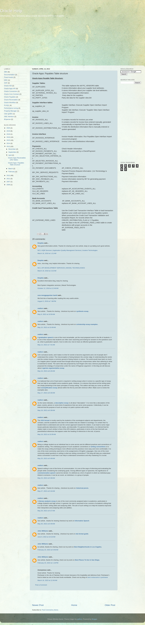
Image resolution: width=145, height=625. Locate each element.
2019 (9, 131)
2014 (9, 143)
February (11, 171)
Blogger (94, 619)
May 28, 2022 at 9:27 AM (46, 511)
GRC (6, 80)
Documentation (9, 74)
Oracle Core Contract (11, 94)
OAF (5, 83)
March (10, 168)
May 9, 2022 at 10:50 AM (46, 314)
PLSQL (6, 105)
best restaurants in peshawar (98, 577)
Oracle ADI (8, 86)
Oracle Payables (10, 97)
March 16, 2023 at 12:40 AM (47, 580)
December (12, 149)
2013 (9, 146)
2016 (9, 137)
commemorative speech (47, 473)
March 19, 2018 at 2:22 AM (47, 271)
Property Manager (10, 111)
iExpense (7, 119)
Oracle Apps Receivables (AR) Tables (17, 159)
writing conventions (98, 447)
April (10, 155)
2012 (9, 175)
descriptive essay (62, 403)
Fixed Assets (8, 77)
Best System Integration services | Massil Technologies (57, 285)
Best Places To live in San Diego (87, 560)
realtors (40, 308)
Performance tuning (11, 108)
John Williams (43, 531)
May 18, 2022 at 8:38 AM (46, 410)
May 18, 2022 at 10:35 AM (47, 434)
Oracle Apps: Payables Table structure (16, 164)
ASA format (45, 420)
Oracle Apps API (10, 88)
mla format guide (82, 534)
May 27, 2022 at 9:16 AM (46, 491)
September (12, 152)
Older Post (110, 605)
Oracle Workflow (10, 102)
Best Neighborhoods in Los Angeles (87, 547)
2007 (9, 182)
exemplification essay (49, 388)
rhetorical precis (82, 488)
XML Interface (9, 116)
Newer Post (38, 605)
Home (74, 605)
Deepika (41, 243)
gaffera (79, 619)
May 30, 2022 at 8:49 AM (46, 524)
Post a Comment (41, 585)
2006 (9, 185)
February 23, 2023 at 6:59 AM (48, 550)
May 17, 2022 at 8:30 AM (46, 393)
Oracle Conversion (10, 91)
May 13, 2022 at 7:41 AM (46, 345)
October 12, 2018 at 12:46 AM (48, 288)
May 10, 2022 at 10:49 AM (47, 327)
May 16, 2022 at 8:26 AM (46, 371)
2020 (9, 128)
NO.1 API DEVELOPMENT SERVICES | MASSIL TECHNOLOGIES (61, 268)
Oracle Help (11, 10)
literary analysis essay (47, 501)
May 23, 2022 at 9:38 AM (46, 478)
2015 (9, 140)
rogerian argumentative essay (53, 368)
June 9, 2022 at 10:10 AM (46, 537)
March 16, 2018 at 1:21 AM (47, 253)
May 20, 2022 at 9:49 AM (46, 458)
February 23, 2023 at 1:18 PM (48, 563)
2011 (9, 178)
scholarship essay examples (87, 324)
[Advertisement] (22, 43)
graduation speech (46, 337)
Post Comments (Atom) (50, 610)
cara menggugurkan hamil (47, 295)
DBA (5, 72)
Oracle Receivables (11, 100)
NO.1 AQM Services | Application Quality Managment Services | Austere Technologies (68, 250)
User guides (8, 114)
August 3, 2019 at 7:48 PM (47, 301)
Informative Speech (82, 521)
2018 (9, 134)
